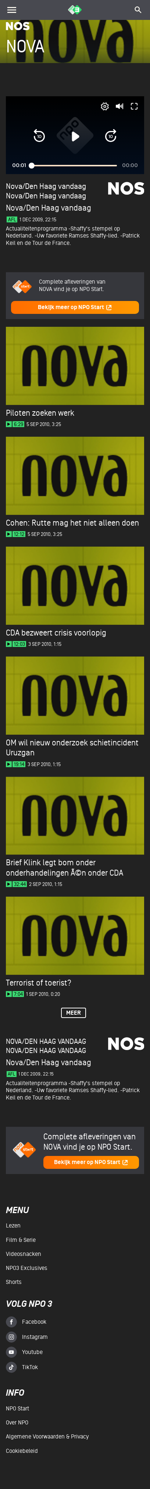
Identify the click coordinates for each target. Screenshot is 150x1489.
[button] (39, 136)
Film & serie (21, 1240)
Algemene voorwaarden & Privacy (47, 1436)
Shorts (14, 1282)
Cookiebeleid (22, 1451)
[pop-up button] (104, 106)
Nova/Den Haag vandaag (46, 196)
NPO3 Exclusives (26, 1268)
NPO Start (17, 1408)
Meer (73, 1013)
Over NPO (17, 1422)
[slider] (74, 165)
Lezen (13, 1225)
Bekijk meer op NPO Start (75, 307)
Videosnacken (23, 1254)
